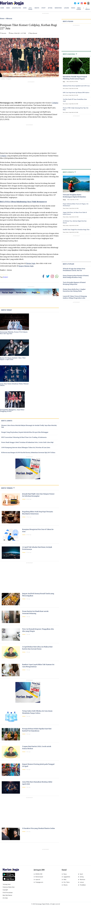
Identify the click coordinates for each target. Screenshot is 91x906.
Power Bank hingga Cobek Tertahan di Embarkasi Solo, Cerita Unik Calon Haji (27, 442)
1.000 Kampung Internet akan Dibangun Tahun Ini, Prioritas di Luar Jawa (25, 447)
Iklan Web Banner (7, 895)
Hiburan (9, 18)
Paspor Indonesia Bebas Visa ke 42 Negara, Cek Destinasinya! (75, 204)
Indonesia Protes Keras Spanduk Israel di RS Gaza (76, 85)
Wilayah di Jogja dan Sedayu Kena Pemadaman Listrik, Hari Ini (74, 269)
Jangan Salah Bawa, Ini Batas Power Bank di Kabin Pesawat (75, 213)
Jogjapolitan (16, 8)
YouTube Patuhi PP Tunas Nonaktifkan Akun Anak (75, 100)
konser (5, 277)
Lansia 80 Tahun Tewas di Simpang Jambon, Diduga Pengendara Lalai (75, 297)
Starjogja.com (38, 882)
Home (2, 8)
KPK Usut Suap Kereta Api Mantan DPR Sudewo (76, 92)
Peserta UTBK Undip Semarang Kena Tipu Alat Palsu (75, 108)
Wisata (37, 8)
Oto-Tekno (30, 8)
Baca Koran (79, 8)
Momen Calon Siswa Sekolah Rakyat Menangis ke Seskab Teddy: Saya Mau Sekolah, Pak (29, 426)
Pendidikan (82, 885)
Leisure (66, 8)
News (8, 8)
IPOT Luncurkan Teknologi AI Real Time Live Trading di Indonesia (23, 437)
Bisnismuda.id (38, 877)
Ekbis (25, 8)
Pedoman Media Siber (9, 887)
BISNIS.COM (38, 874)
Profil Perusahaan (8, 892)
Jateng (50, 8)
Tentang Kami (7, 884)
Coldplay (55, 103)
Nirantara (58, 8)
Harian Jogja (30, 263)
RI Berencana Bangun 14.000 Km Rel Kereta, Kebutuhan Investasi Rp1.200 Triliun (28, 452)
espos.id (37, 879)
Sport (43, 8)
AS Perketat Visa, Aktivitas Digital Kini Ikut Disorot (74, 221)
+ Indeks (87, 8)
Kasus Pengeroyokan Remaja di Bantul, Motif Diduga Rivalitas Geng (76, 276)
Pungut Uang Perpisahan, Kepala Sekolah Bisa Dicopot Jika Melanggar (24, 432)
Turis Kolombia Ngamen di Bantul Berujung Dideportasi (74, 283)
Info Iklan (5, 898)
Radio (73, 8)
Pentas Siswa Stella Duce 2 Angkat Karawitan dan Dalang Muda (74, 290)
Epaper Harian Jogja (26, 266)
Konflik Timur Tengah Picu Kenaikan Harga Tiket (76, 229)
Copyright (5, 890)
